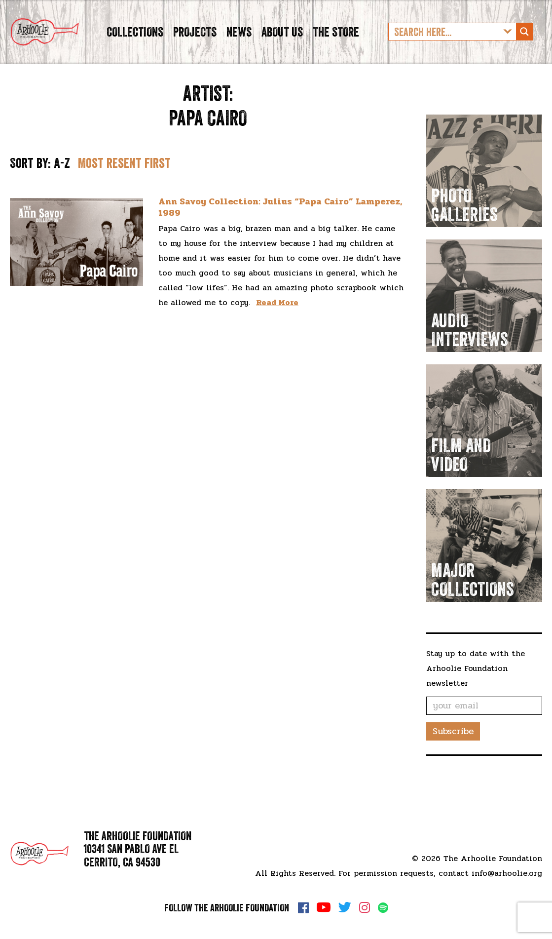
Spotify (383, 907)
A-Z (62, 177)
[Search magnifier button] (524, 39)
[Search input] (444, 39)
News (239, 38)
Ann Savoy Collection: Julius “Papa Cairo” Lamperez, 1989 (280, 221)
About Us (282, 38)
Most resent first (124, 177)
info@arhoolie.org (507, 873)
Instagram (364, 907)
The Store (336, 38)
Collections (135, 38)
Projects (195, 38)
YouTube (324, 907)
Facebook (303, 907)
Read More (277, 317)
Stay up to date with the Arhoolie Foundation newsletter (475, 683)
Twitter (344, 907)
